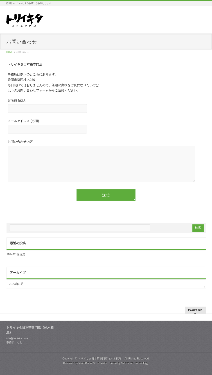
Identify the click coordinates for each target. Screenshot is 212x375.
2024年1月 (16, 290)
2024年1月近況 (16, 261)
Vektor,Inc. (127, 363)
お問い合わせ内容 (106, 166)
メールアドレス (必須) (106, 127)
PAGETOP (195, 310)
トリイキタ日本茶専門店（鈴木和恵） (101, 358)
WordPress (85, 363)
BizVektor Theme (106, 363)
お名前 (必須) (106, 106)
